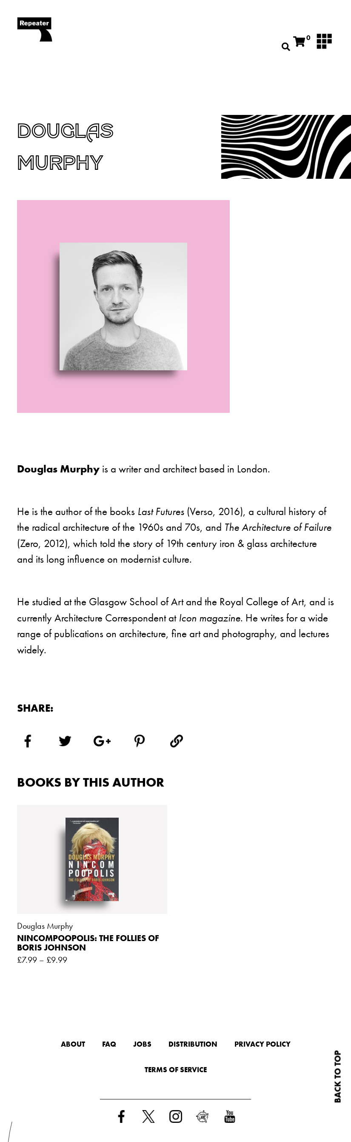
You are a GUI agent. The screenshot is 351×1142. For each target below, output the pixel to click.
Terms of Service (176, 1069)
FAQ (109, 1044)
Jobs (142, 1044)
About (73, 1044)
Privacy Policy (262, 1044)
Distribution (192, 1044)
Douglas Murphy (45, 925)
